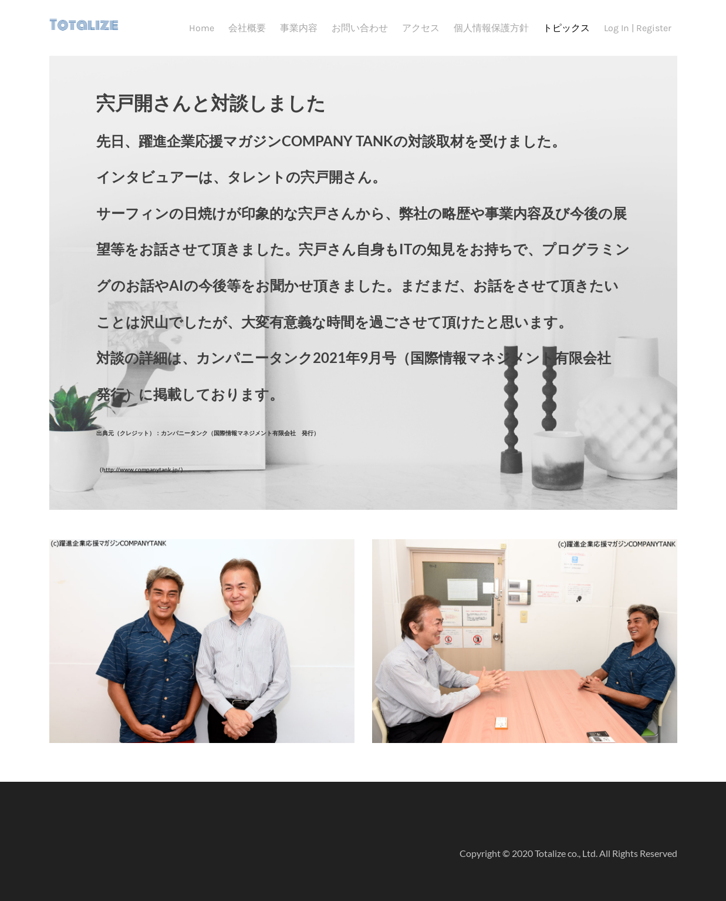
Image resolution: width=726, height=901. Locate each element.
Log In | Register (637, 27)
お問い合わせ (360, 27)
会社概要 (247, 27)
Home (201, 27)
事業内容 (299, 27)
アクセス (421, 27)
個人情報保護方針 (491, 27)
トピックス (566, 27)
